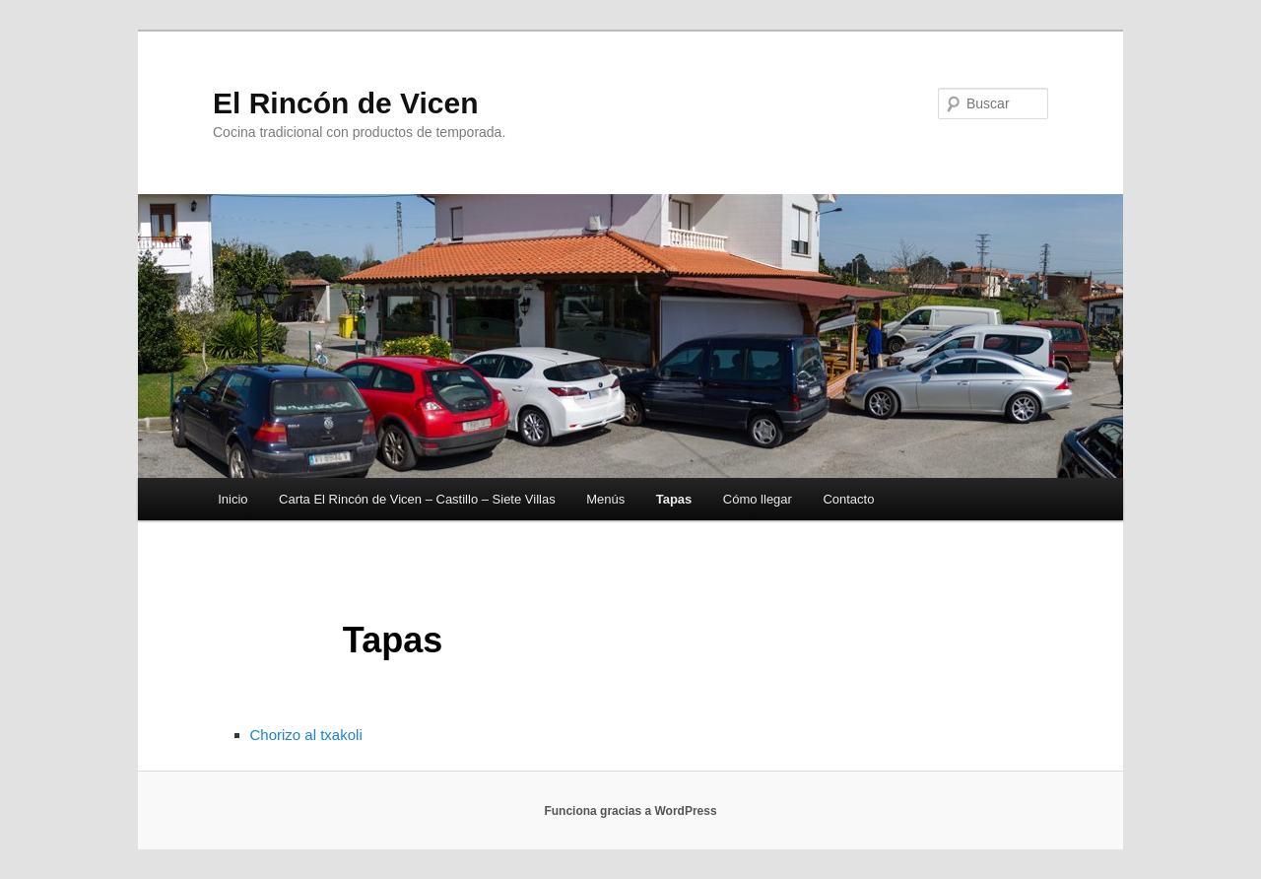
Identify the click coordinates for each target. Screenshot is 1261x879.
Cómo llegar (757, 499)
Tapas (674, 499)
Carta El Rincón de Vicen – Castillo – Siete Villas (417, 499)
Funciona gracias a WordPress (630, 811)
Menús (605, 499)
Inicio (232, 499)
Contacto (848, 499)
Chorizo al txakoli (306, 734)
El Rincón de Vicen (346, 103)
